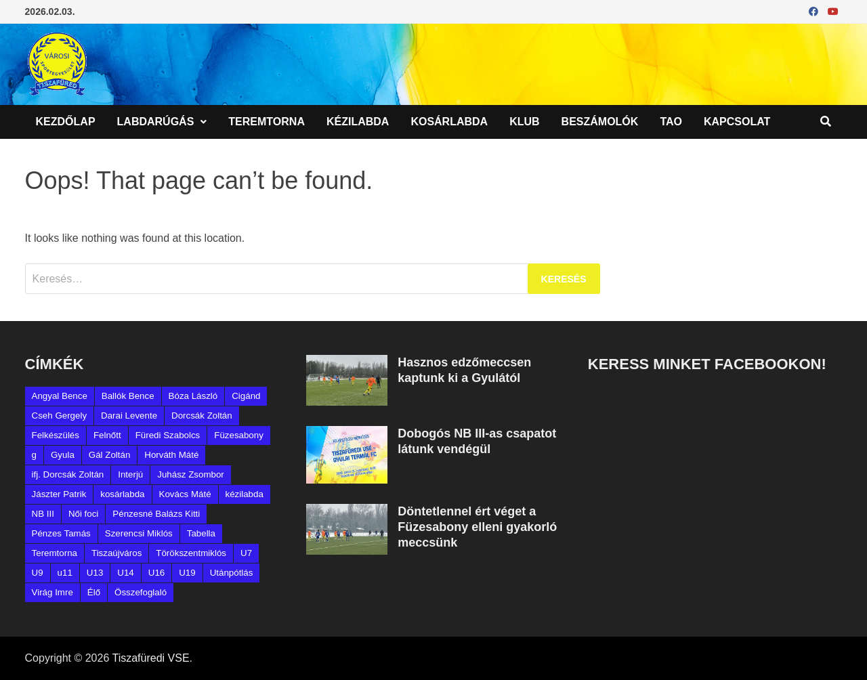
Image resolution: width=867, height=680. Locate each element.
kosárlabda (122, 494)
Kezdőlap (66, 121)
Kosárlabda (449, 121)
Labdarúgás (155, 121)
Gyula (63, 455)
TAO (671, 121)
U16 (156, 573)
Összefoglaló (140, 592)
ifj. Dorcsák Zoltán (68, 474)
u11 (65, 573)
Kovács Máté (185, 494)
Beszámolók (600, 121)
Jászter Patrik (59, 494)
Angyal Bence (59, 396)
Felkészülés (55, 435)
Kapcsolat (737, 121)
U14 (125, 573)
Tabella (201, 533)
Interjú (130, 474)
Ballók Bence (128, 396)
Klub (524, 121)
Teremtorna (266, 121)
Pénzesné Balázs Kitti (156, 514)
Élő (93, 592)
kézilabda (244, 494)
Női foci (83, 514)
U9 (37, 573)
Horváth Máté (171, 455)
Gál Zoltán (110, 455)
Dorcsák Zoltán (201, 415)
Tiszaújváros (116, 553)
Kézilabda (357, 121)
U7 (246, 553)
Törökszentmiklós (191, 553)
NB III (43, 514)
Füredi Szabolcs (167, 435)
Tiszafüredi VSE (150, 658)
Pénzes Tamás (61, 533)
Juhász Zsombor (190, 474)
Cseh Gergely (59, 415)
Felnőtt (107, 435)
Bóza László (193, 396)
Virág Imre (52, 592)
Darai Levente (129, 415)
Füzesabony (238, 435)
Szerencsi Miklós (139, 533)
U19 (187, 573)
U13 (95, 573)
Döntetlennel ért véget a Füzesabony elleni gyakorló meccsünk (477, 527)
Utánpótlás (231, 573)
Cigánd (246, 396)
